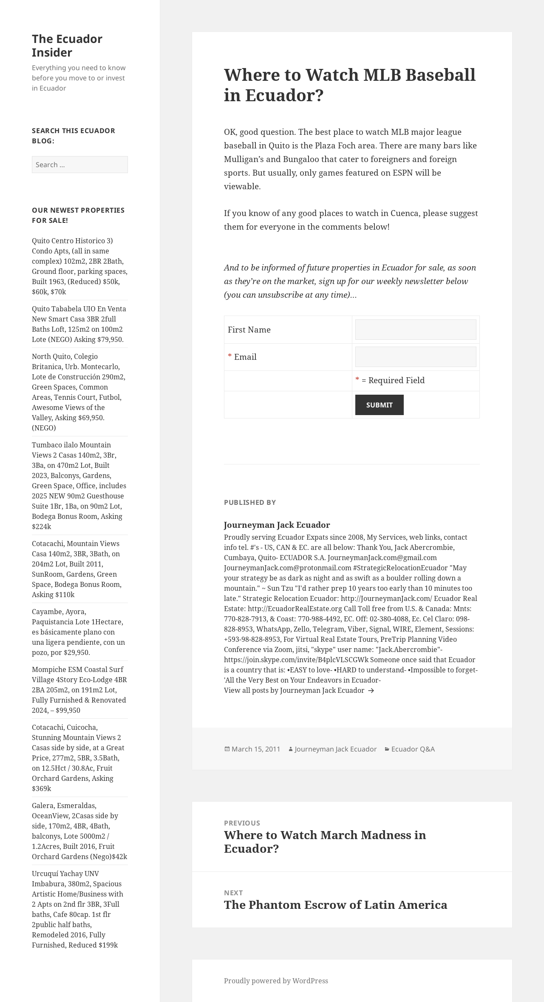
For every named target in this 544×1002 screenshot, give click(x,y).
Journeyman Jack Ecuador (336, 749)
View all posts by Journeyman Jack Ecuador (295, 690)
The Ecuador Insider (67, 45)
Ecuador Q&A (413, 749)
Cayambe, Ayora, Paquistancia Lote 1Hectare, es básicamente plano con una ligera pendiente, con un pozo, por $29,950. (78, 632)
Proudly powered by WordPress (276, 980)
